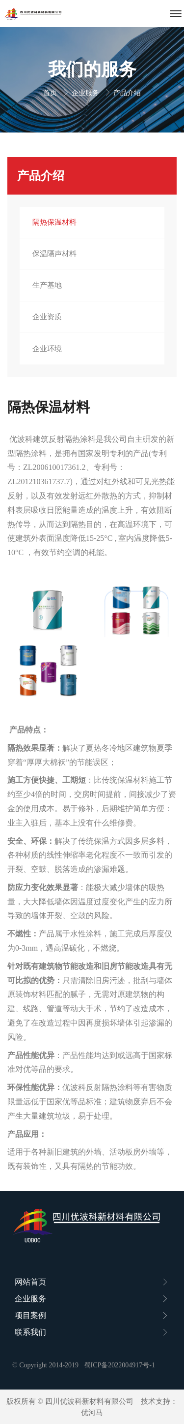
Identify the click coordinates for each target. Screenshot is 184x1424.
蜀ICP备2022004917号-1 (119, 1365)
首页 (51, 93)
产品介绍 (127, 93)
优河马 (92, 1413)
